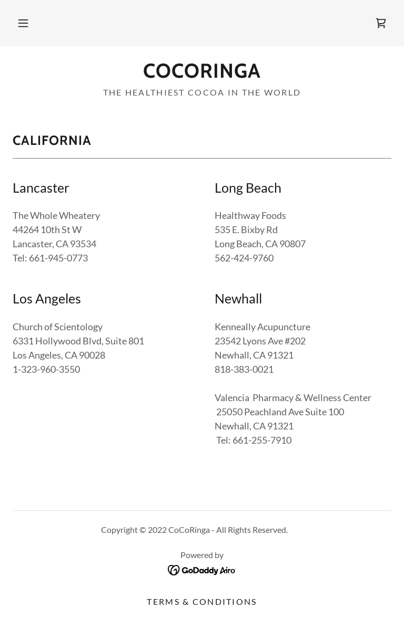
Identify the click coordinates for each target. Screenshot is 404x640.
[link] (380, 23)
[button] (23, 23)
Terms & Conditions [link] (202, 601)
